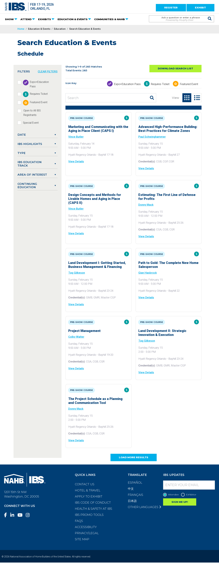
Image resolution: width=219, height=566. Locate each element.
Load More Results (133, 457)
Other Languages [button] (144, 507)
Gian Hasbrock (147, 272)
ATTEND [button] (25, 19)
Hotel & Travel (87, 490)
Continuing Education (27, 185)
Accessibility (86, 527)
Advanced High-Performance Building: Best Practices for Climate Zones (167, 129)
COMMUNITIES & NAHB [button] (109, 19)
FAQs (79, 521)
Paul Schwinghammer (152, 136)
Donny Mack (146, 204)
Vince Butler (76, 136)
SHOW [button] (9, 19)
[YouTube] (21, 515)
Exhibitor (189, 494)
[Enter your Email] (189, 485)
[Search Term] (178, 19)
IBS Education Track (29, 163)
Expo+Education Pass (127, 84)
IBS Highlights (29, 144)
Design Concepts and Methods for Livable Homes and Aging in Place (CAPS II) (94, 199)
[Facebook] (7, 515)
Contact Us (84, 484)
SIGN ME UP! (180, 501)
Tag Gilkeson (76, 272)
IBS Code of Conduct (93, 502)
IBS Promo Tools (89, 515)
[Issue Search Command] (210, 16)
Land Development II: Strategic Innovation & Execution (162, 333)
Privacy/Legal (87, 533)
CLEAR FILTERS (48, 71)
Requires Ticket (160, 84)
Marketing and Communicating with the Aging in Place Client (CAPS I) (98, 129)
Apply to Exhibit (88, 496)
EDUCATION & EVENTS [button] (73, 19)
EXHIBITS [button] (44, 19)
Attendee (171, 494)
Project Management (84, 331)
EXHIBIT (200, 7)
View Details (76, 161)
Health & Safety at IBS (93, 509)
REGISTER (171, 7)
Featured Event (189, 84)
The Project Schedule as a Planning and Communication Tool (95, 401)
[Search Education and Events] (106, 97)
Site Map (82, 539)
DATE (21, 134)
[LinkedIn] (13, 515)
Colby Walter (76, 336)
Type (21, 153)
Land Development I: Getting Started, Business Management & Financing (97, 265)
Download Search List (175, 68)
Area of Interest (32, 174)
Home (20, 28)
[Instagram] (29, 515)
